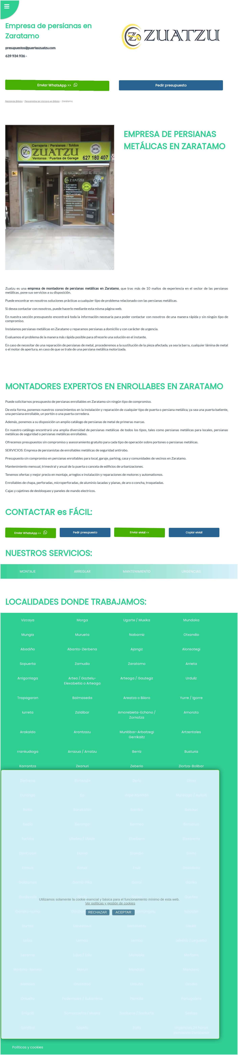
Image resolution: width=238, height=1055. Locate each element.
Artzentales (191, 732)
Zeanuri (82, 766)
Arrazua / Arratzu (82, 751)
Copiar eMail (194, 532)
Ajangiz (137, 649)
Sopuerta (28, 663)
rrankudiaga (27, 751)
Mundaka (191, 620)
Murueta (82, 634)
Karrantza (27, 766)
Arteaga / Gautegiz (136, 678)
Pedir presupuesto (171, 85)
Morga (82, 620)
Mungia (27, 634)
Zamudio (82, 663)
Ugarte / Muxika (136, 620)
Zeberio (136, 766)
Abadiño (27, 649)
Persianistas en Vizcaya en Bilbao (42, 101)
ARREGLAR (82, 571)
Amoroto (191, 712)
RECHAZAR (97, 912)
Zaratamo (136, 663)
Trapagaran (27, 697)
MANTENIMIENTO (137, 571)
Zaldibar (82, 712)
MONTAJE (28, 571)
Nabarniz (136, 634)
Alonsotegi (191, 649)
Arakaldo (28, 732)
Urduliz (191, 678)
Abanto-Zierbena (82, 649)
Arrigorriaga (27, 678)
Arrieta (191, 663)
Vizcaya (27, 620)
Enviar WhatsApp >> (57, 85)
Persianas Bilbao (13, 101)
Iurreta (27, 712)
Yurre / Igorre (191, 697)
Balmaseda (82, 697)
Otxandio (191, 634)
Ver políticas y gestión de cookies (110, 903)
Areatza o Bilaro (136, 697)
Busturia (191, 751)
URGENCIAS (191, 571)
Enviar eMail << (139, 532)
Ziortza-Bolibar (191, 766)
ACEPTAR (123, 912)
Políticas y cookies (27, 1047)
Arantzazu (82, 732)
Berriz (136, 751)
